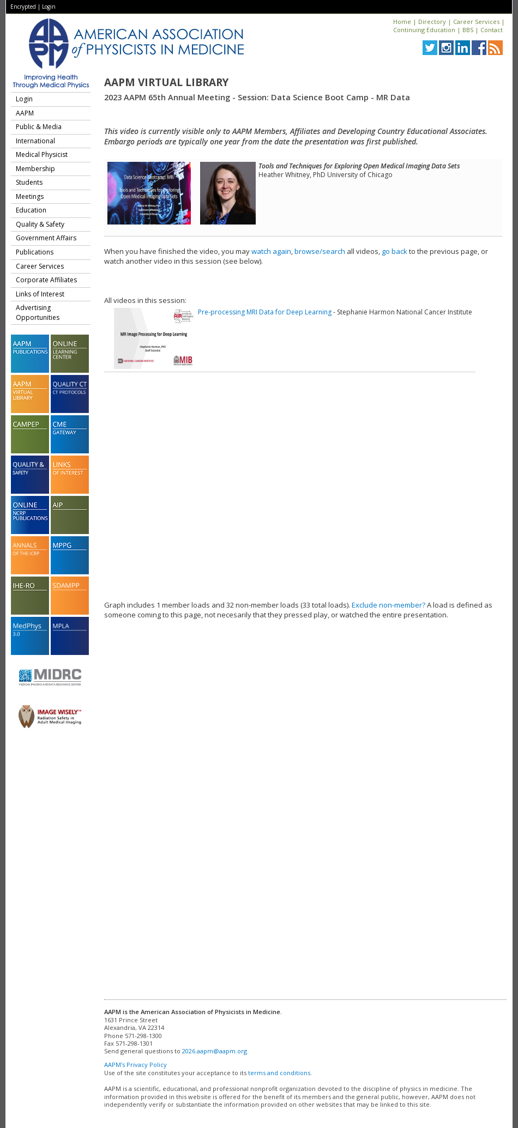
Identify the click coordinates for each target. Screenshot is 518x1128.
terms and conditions (279, 1073)
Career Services (476, 21)
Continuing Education (424, 30)
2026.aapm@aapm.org (214, 1051)
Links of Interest (40, 294)
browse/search (319, 251)
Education (31, 210)
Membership (35, 168)
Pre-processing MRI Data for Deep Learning (265, 312)
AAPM (25, 113)
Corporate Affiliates (46, 279)
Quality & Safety (40, 224)
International (35, 140)
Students (29, 182)
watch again (271, 251)
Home (402, 21)
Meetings (30, 196)
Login (49, 6)
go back (394, 251)
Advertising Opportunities (37, 312)
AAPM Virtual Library (166, 82)
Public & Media (39, 126)
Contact (491, 30)
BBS (467, 30)
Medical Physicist (42, 154)
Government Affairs (46, 237)
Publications (34, 252)
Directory (432, 21)
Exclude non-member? (388, 605)
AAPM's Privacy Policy (135, 1064)
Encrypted (23, 6)
